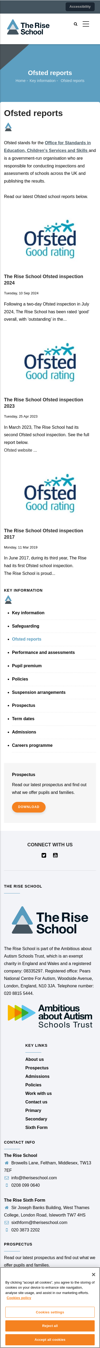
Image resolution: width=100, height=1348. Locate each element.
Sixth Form (36, 1127)
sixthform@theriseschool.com (35, 1222)
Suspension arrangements (39, 692)
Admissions (24, 732)
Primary (33, 1110)
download (28, 807)
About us (34, 1059)
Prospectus (23, 705)
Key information (42, 81)
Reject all (50, 1331)
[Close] (93, 1279)
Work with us (38, 1093)
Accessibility (80, 7)
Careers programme (32, 745)
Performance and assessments (43, 652)
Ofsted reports (26, 639)
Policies (20, 679)
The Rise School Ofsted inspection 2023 (43, 403)
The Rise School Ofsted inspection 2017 (43, 534)
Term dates (23, 718)
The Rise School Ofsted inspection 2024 (43, 280)
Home (21, 81)
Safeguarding (25, 626)
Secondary (36, 1119)
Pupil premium (27, 665)
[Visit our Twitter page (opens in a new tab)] (44, 856)
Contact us (36, 1102)
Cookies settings (50, 1317)
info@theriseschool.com (30, 1178)
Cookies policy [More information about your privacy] (19, 1303)
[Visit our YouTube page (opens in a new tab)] (56, 856)
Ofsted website (18, 450)
